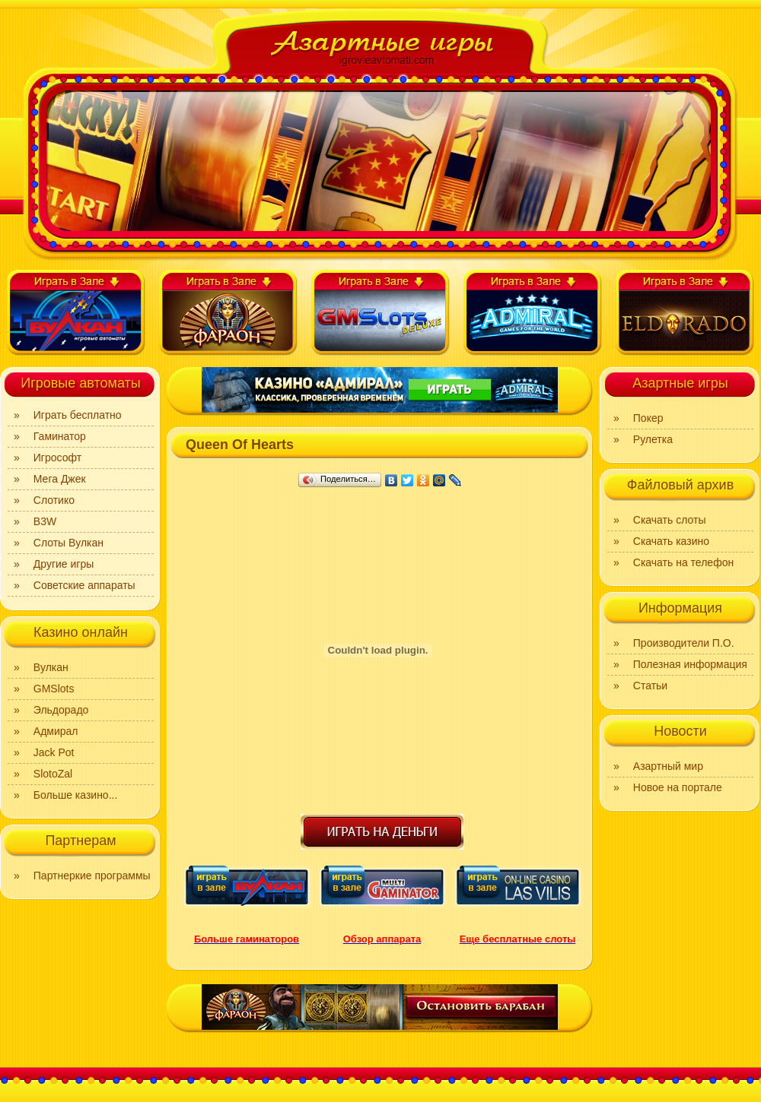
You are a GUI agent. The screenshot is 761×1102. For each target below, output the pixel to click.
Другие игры (63, 564)
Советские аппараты (84, 585)
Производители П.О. (683, 643)
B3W (44, 521)
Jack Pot (54, 752)
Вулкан (50, 667)
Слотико (54, 500)
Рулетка (653, 439)
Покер (648, 418)
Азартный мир (668, 766)
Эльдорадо (61, 710)
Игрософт (57, 457)
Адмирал (55, 731)
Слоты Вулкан (68, 543)
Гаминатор (59, 436)
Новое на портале (677, 787)
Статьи (650, 685)
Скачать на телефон (683, 562)
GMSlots (54, 688)
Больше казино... (75, 795)
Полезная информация (690, 664)
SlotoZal (52, 774)
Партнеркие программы (92, 875)
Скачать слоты (669, 520)
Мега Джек (59, 479)
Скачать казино (671, 541)
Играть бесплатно (77, 415)
